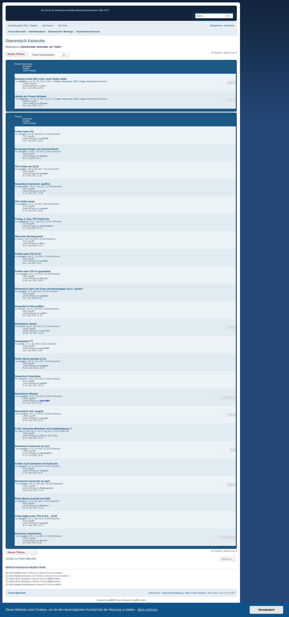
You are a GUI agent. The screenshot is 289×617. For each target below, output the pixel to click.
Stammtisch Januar (26, 323)
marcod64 (45, 401)
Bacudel (43, 278)
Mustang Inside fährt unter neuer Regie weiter (41, 79)
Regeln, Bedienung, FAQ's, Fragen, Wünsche (75, 81)
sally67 (43, 313)
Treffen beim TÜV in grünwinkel (33, 271)
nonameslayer (46, 226)
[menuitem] (25, 25)
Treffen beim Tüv (24, 131)
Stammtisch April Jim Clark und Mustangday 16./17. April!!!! (49, 289)
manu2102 (45, 331)
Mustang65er (46, 453)
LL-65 (42, 191)
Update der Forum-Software (30, 96)
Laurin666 (44, 348)
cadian (21, 344)
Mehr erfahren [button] (147, 609)
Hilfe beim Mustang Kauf (29, 236)
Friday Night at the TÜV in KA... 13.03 (36, 516)
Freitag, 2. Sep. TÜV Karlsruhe (32, 219)
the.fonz (43, 540)
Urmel (43, 86)
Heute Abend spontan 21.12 (30, 358)
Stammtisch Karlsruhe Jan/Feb (32, 184)
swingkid (22, 134)
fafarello (43, 156)
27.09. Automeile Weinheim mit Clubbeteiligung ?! (43, 428)
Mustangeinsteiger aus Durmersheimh (36, 149)
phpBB (111, 600)
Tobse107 (22, 379)
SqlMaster (22, 81)
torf (51, 47)
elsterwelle (42, 47)
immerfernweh (27, 47)
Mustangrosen (46, 488)
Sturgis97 (22, 151)
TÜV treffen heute (25, 201)
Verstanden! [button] (266, 609)
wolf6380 (44, 138)
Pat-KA (21, 309)
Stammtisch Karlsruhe (25, 41)
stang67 (43, 383)
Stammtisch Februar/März (29, 306)
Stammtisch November (28, 376)
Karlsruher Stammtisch (28, 533)
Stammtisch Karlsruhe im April (32, 481)
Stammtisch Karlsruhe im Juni (32, 446)
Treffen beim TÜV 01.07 (28, 254)
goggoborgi (23, 221)
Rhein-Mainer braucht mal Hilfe (32, 498)
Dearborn (22, 501)
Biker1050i (23, 186)
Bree (20, 239)
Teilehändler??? (24, 341)
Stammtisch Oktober (26, 393)
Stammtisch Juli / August (29, 411)
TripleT (57, 47)
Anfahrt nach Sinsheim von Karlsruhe (36, 463)
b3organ (44, 103)
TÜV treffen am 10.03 (27, 166)
